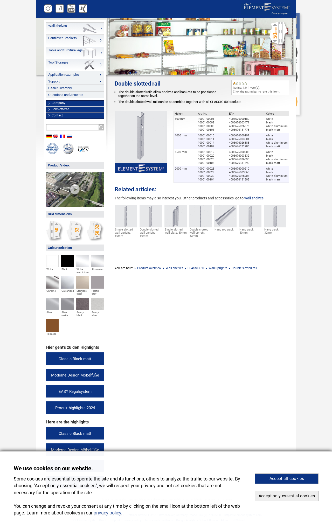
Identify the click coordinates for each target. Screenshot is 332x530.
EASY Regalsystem (75, 391)
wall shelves (254, 198)
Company (58, 103)
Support (54, 81)
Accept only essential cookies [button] (287, 495)
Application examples (64, 74)
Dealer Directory (60, 88)
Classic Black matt (75, 359)
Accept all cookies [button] (286, 478)
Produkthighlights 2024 (75, 408)
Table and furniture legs (65, 50)
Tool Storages (58, 62)
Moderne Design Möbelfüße (75, 375)
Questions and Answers (65, 95)
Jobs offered (60, 109)
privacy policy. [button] (108, 512)
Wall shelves (57, 26)
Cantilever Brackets (62, 38)
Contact (57, 115)
